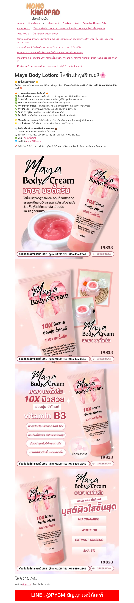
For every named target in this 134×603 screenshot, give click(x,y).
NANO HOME (23, 33)
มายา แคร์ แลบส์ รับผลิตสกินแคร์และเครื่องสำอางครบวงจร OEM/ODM (49, 47)
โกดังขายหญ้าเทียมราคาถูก (45, 33)
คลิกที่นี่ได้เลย (30, 138)
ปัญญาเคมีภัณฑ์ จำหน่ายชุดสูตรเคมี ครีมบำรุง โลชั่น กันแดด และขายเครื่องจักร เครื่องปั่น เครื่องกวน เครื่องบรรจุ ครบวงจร (66, 40)
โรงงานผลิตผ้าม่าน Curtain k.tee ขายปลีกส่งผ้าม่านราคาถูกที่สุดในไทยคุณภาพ (69, 28)
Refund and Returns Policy (95, 23)
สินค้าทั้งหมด (34, 23)
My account (53, 23)
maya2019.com (33, 141)
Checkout (67, 23)
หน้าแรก (20, 23)
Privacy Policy (23, 28)
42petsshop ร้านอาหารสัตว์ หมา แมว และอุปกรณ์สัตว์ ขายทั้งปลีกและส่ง (50, 66)
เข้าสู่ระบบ (26, 584)
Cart (77, 23)
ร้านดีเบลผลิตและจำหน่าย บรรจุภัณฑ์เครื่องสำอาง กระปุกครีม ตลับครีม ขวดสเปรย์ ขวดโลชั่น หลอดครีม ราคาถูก (67, 59)
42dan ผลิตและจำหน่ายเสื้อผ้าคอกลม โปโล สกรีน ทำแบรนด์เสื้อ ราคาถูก (50, 52)
